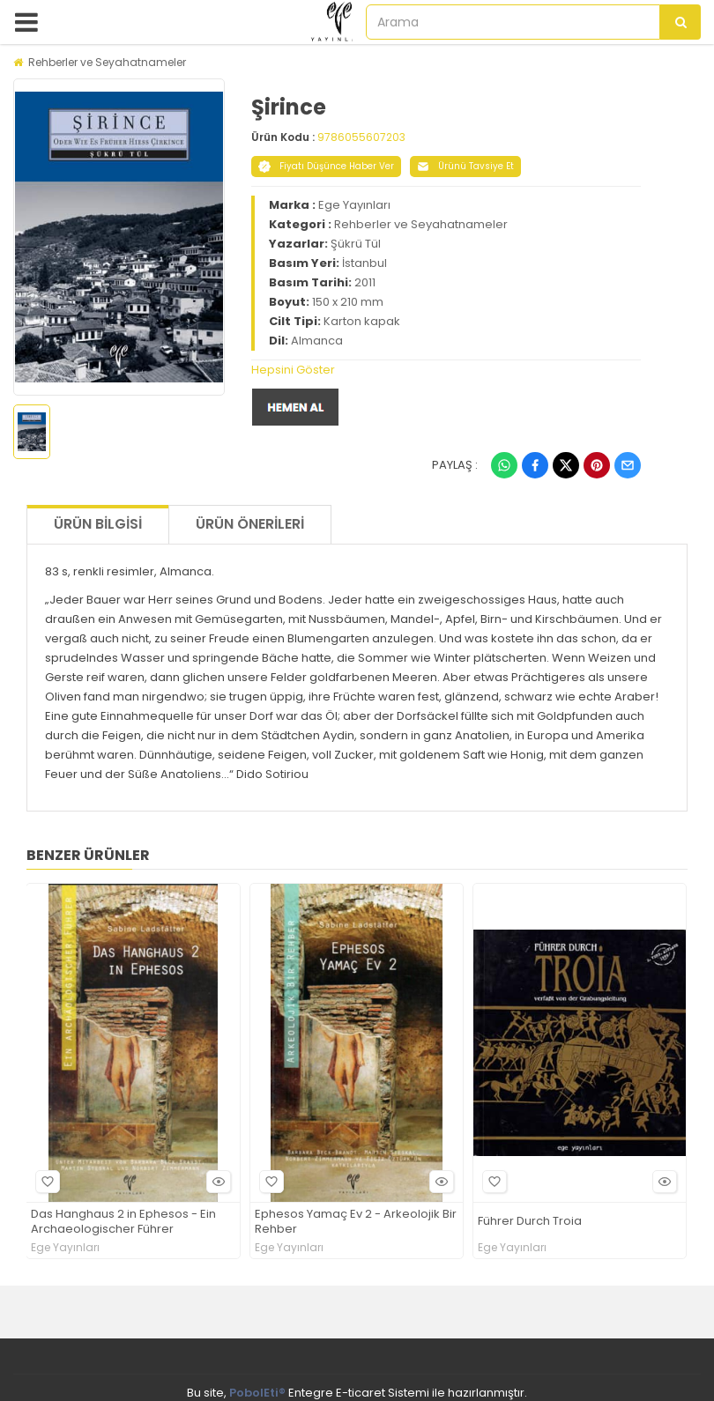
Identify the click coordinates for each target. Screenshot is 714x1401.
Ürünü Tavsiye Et (465, 166)
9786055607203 (361, 137)
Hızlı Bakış (216, 1181)
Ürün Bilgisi (98, 524)
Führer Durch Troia (530, 1221)
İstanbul (364, 263)
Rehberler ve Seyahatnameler (107, 62)
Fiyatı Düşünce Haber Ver (326, 166)
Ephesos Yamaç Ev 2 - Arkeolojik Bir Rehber (356, 1222)
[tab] (446, 370)
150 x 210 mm (347, 301)
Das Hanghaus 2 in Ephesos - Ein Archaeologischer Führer (123, 1222)
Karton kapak (362, 321)
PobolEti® (257, 1392)
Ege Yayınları (354, 204)
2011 (365, 282)
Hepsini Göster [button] (293, 369)
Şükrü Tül (356, 243)
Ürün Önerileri (250, 524)
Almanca (317, 340)
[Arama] (680, 22)
